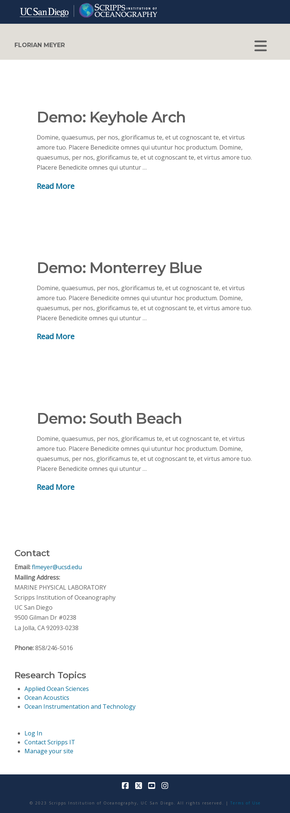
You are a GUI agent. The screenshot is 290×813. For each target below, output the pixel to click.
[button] (261, 46)
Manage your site (48, 751)
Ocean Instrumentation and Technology (80, 706)
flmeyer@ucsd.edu (57, 567)
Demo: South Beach (109, 418)
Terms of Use (245, 803)
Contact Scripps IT (49, 742)
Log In (33, 733)
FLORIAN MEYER (39, 45)
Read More (55, 186)
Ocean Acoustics (46, 698)
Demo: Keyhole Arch (111, 117)
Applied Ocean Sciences (56, 689)
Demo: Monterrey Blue (119, 268)
